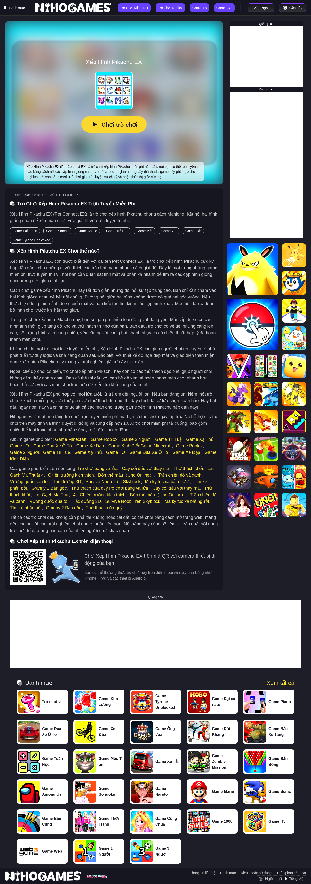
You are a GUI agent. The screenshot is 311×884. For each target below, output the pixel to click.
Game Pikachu (57, 231)
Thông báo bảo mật (291, 873)
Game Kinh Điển (124, 445)
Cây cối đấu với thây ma (145, 468)
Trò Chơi (15, 195)
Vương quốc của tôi (29, 481)
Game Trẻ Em (116, 231)
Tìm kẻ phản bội (26, 507)
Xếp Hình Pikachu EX (64, 195)
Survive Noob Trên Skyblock (113, 481)
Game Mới (144, 231)
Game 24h (193, 231)
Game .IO (19, 445)
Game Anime (87, 231)
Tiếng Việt (296, 879)
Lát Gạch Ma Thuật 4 (55, 494)
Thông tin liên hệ (202, 873)
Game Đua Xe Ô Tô (52, 445)
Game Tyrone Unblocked (31, 240)
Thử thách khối (188, 468)
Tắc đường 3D (67, 481)
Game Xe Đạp (90, 445)
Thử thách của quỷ (89, 488)
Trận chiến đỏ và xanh (179, 475)
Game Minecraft (70, 439)
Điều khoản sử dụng (256, 873)
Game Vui (168, 231)
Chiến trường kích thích (71, 475)
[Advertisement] (266, 56)
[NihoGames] (73, 8)
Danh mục (228, 873)
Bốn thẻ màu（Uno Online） (126, 475)
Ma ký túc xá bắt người (167, 481)
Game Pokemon (35, 195)
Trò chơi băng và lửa (98, 468)
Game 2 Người (136, 439)
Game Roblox (104, 439)
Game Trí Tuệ (168, 439)
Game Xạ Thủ (200, 439)
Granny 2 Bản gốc (49, 488)
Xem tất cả (280, 683)
